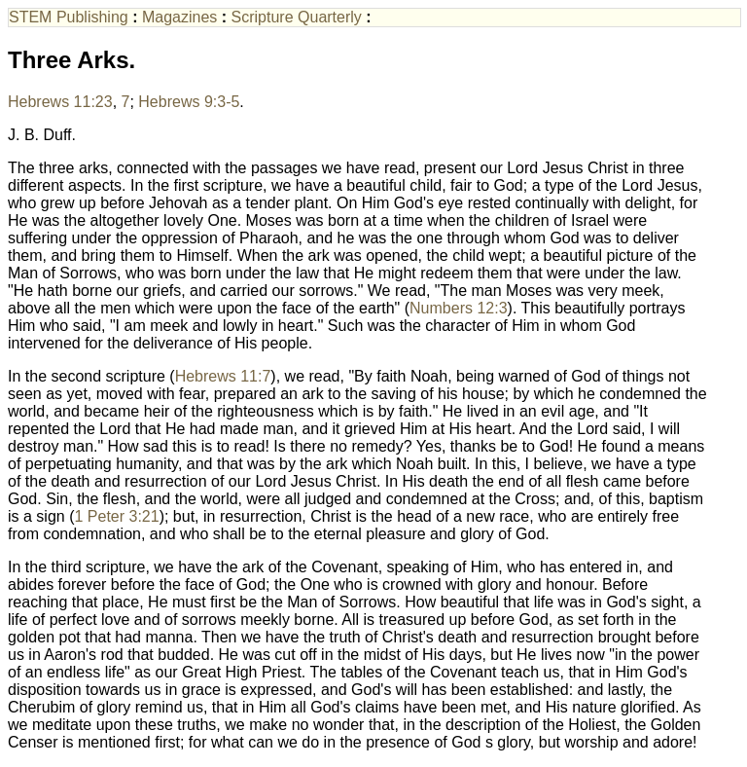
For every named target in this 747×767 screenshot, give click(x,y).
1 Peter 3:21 (116, 516)
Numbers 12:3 (458, 308)
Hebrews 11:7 (223, 376)
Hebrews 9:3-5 (188, 101)
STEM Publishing (68, 17)
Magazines (179, 17)
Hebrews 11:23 (60, 101)
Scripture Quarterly (296, 17)
